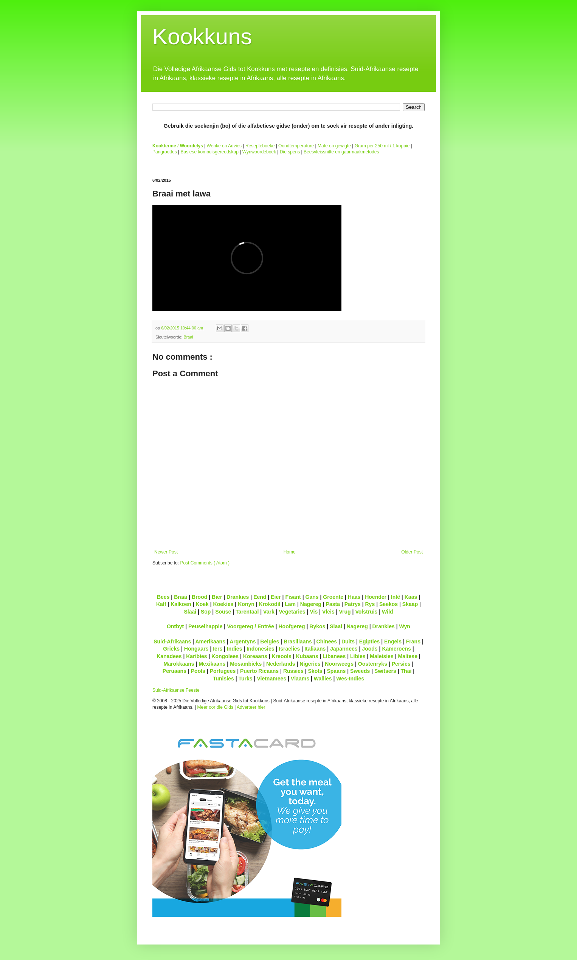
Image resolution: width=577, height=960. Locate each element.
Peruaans (174, 671)
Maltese (407, 656)
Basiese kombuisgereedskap (210, 152)
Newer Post (166, 552)
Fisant (293, 597)
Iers (217, 649)
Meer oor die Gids (215, 707)
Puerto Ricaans (259, 671)
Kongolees (225, 656)
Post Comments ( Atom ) (205, 563)
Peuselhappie (205, 626)
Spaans (336, 671)
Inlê (395, 597)
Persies (401, 664)
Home (290, 552)
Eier (276, 597)
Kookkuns (202, 36)
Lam (290, 604)
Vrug (345, 612)
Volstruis (366, 612)
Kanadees (169, 656)
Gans (312, 597)
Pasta (333, 604)
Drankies (237, 597)
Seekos (388, 604)
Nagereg (310, 604)
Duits (348, 641)
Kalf (161, 604)
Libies (358, 656)
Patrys (352, 604)
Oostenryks (372, 664)
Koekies (223, 604)
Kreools (282, 656)
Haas (354, 597)
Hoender (375, 597)
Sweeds (360, 671)
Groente (333, 597)
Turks (245, 679)
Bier (217, 597)
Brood (199, 597)
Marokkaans (179, 664)
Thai (406, 671)
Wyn (404, 626)
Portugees (223, 671)
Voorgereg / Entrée (250, 626)
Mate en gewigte (334, 145)
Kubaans (307, 656)
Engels (393, 641)
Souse (223, 612)
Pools (198, 671)
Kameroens (396, 649)
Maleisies (381, 656)
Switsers (385, 671)
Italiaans (315, 649)
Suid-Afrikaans (172, 641)
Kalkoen (181, 604)
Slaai (190, 612)
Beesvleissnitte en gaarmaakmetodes (341, 152)
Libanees (334, 656)
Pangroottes (164, 152)
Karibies (196, 656)
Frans (413, 641)
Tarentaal (247, 612)
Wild (387, 612)
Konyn (246, 604)
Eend (259, 597)
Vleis (328, 612)
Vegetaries (292, 612)
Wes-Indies (350, 679)
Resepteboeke (260, 145)
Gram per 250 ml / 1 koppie (382, 145)
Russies (293, 671)
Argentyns (243, 641)
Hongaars (196, 649)
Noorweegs (339, 664)
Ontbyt (175, 626)
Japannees (344, 649)
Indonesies (260, 649)
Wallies (323, 679)
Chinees (326, 641)
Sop (206, 612)
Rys (370, 604)
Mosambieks (246, 664)
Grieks (171, 649)
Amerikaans (210, 641)
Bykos (317, 626)
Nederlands (280, 664)
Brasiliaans (298, 641)
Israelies (289, 649)
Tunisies (223, 679)
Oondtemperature (296, 145)
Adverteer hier (251, 707)
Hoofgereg (291, 626)
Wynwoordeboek (259, 152)
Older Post (412, 552)
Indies (234, 649)
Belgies (269, 641)
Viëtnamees (271, 679)
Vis (314, 612)
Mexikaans (212, 664)
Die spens (290, 152)
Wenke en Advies (224, 145)
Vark (269, 612)
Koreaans (255, 656)
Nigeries (309, 664)
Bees (163, 597)
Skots (315, 671)
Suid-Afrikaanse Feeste (176, 690)
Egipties (369, 641)
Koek (202, 604)
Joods (369, 649)
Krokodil (270, 604)
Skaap (410, 604)
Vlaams (300, 679)
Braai (188, 337)
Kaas (411, 597)
